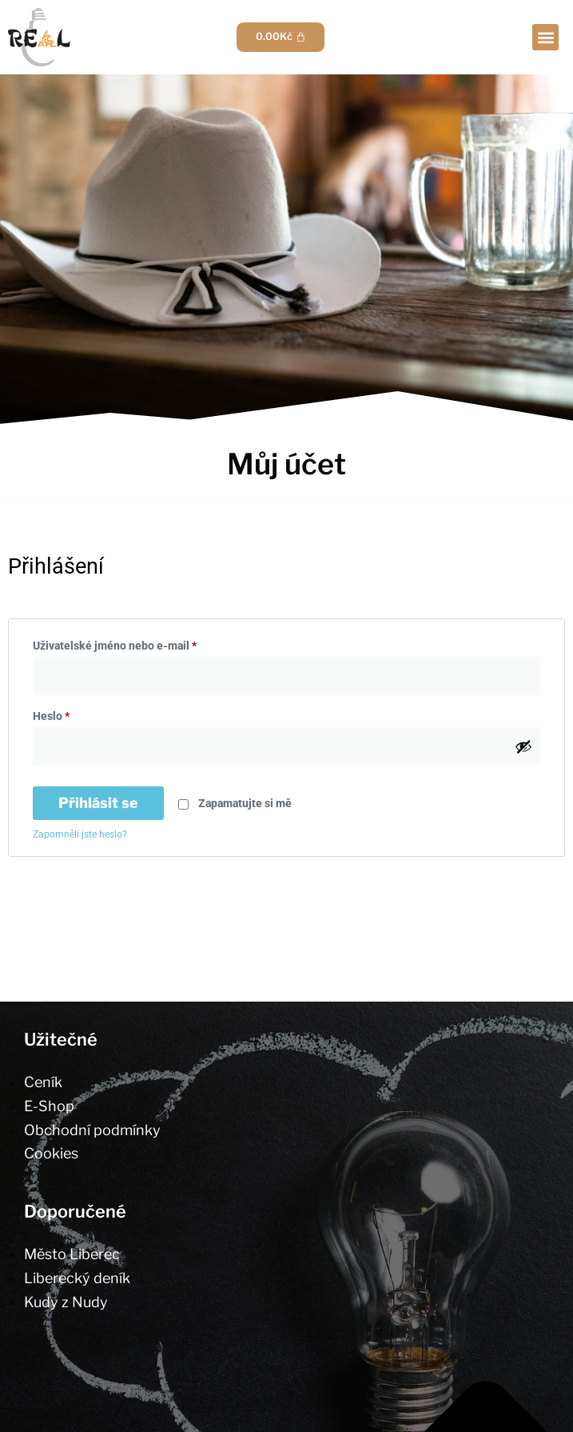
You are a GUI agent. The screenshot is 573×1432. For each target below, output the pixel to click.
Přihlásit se (98, 802)
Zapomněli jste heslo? (80, 834)
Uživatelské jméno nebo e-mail (135, 643)
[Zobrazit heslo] (523, 746)
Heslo (71, 713)
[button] (545, 37)
